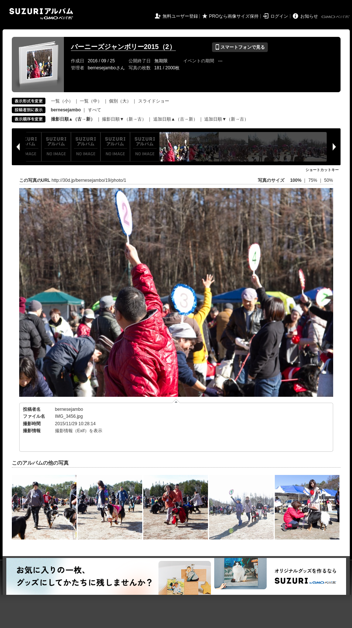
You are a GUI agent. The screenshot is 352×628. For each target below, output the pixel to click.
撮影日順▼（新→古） (124, 119)
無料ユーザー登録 (180, 16)
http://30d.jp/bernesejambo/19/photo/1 (89, 180)
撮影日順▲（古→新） (73, 119)
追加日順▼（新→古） (226, 119)
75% (313, 180)
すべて (94, 109)
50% (328, 180)
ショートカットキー (322, 170)
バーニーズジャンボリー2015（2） (123, 47)
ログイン (279, 16)
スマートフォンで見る (240, 47)
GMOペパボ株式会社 (336, 17)
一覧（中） (91, 101)
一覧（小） (62, 101)
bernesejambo (69, 409)
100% (296, 180)
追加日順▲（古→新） (175, 119)
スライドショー (153, 101)
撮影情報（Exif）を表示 (78, 430)
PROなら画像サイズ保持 (234, 16)
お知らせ (309, 16)
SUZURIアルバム (41, 14)
